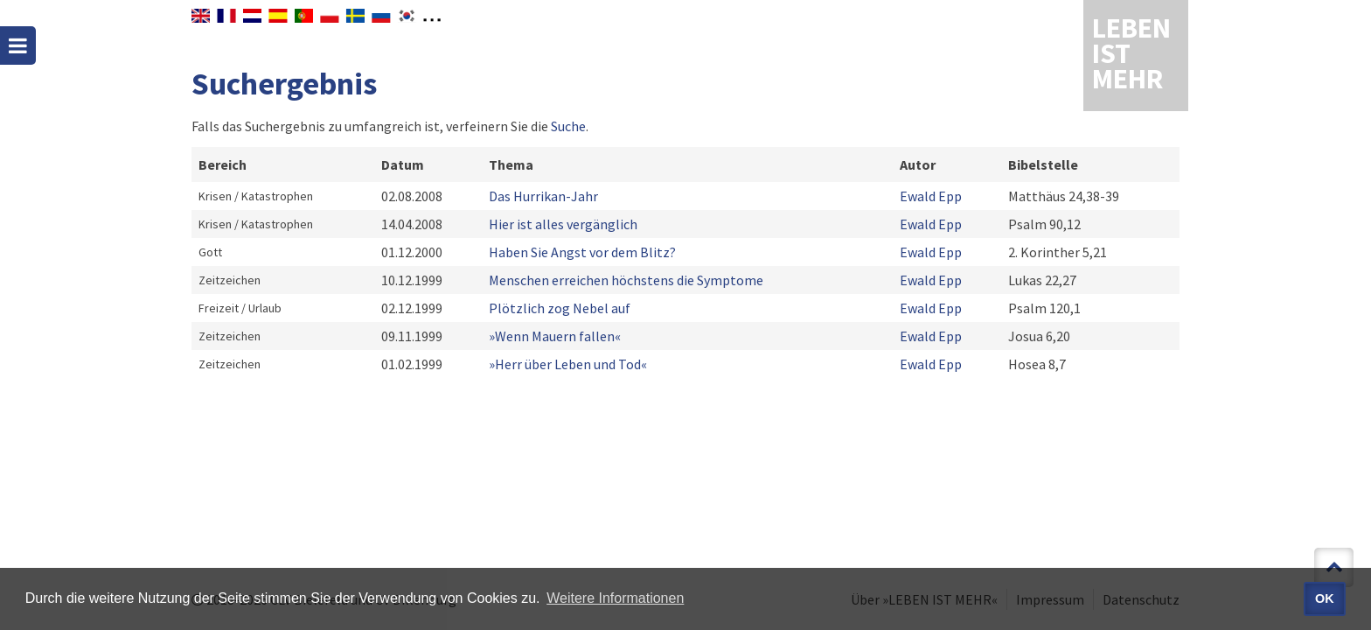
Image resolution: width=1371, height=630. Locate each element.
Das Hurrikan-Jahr (543, 196)
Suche (568, 126)
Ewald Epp (931, 196)
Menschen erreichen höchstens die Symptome (626, 280)
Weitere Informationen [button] (615, 598)
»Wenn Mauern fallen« (555, 336)
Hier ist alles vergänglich (563, 224)
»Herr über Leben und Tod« (568, 364)
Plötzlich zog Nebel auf (559, 308)
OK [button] (1324, 599)
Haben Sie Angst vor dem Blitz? (582, 252)
